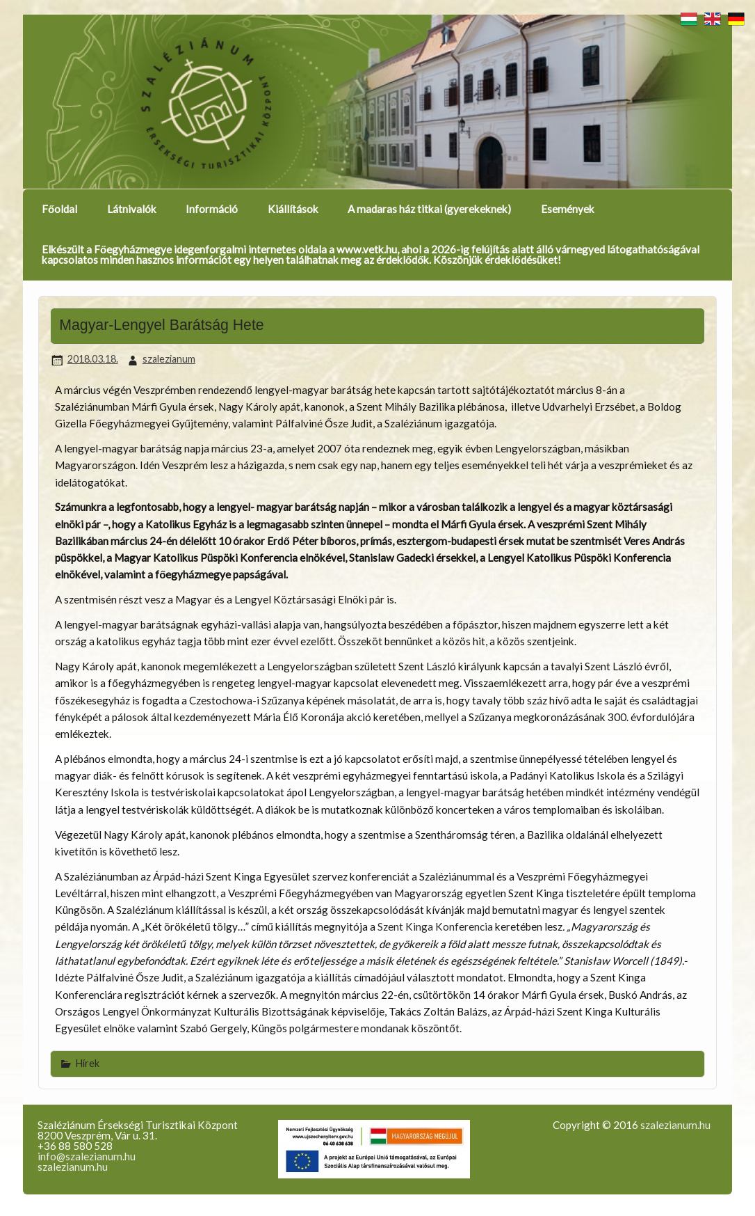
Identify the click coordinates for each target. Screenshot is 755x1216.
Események (567, 209)
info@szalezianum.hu (87, 1156)
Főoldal (59, 209)
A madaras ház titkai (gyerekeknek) (429, 209)
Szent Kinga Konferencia (435, 926)
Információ (212, 209)
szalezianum (169, 359)
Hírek (87, 1063)
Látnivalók (131, 209)
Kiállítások (293, 209)
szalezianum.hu (73, 1166)
